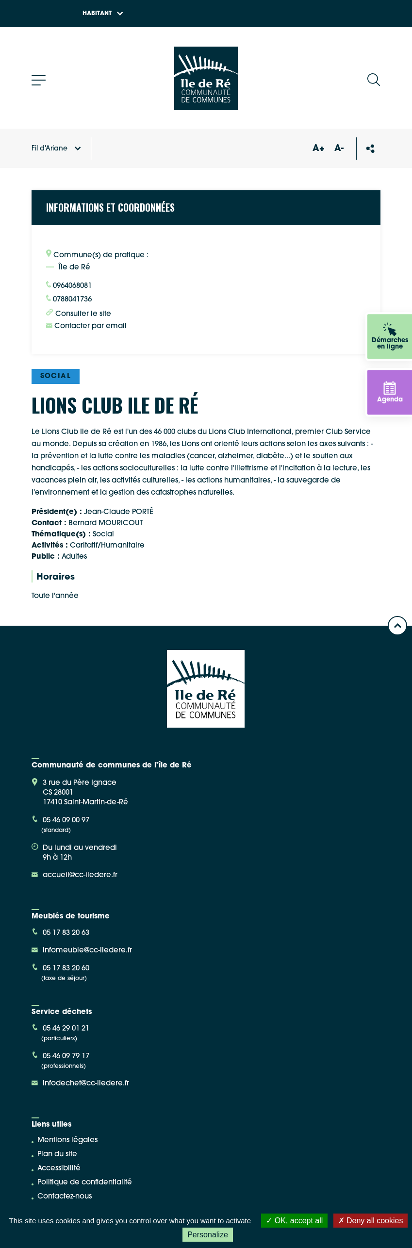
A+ (318, 148)
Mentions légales (67, 1140)
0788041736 (69, 299)
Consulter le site (78, 313)
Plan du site (57, 1154)
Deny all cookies (370, 1220)
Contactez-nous (64, 1196)
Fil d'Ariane (56, 148)
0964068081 (69, 285)
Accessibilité (59, 1168)
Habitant (102, 14)
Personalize (207, 1235)
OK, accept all (294, 1220)
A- (339, 148)
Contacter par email (86, 326)
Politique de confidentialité (84, 1182)
